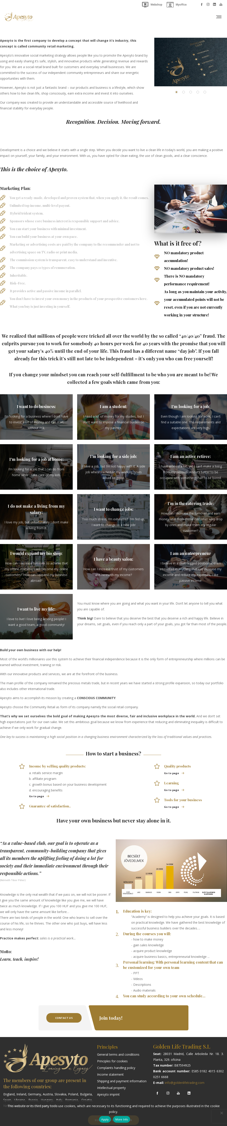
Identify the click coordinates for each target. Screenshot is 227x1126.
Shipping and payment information (122, 1081)
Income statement (110, 1074)
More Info (121, 1119)
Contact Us (64, 1018)
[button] (176, 92)
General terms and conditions (118, 1054)
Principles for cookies (112, 1061)
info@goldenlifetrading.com (184, 1083)
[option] (190, 62)
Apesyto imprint (108, 1094)
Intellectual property (111, 1088)
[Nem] (221, 1113)
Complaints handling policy (116, 1068)
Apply (105, 1119)
